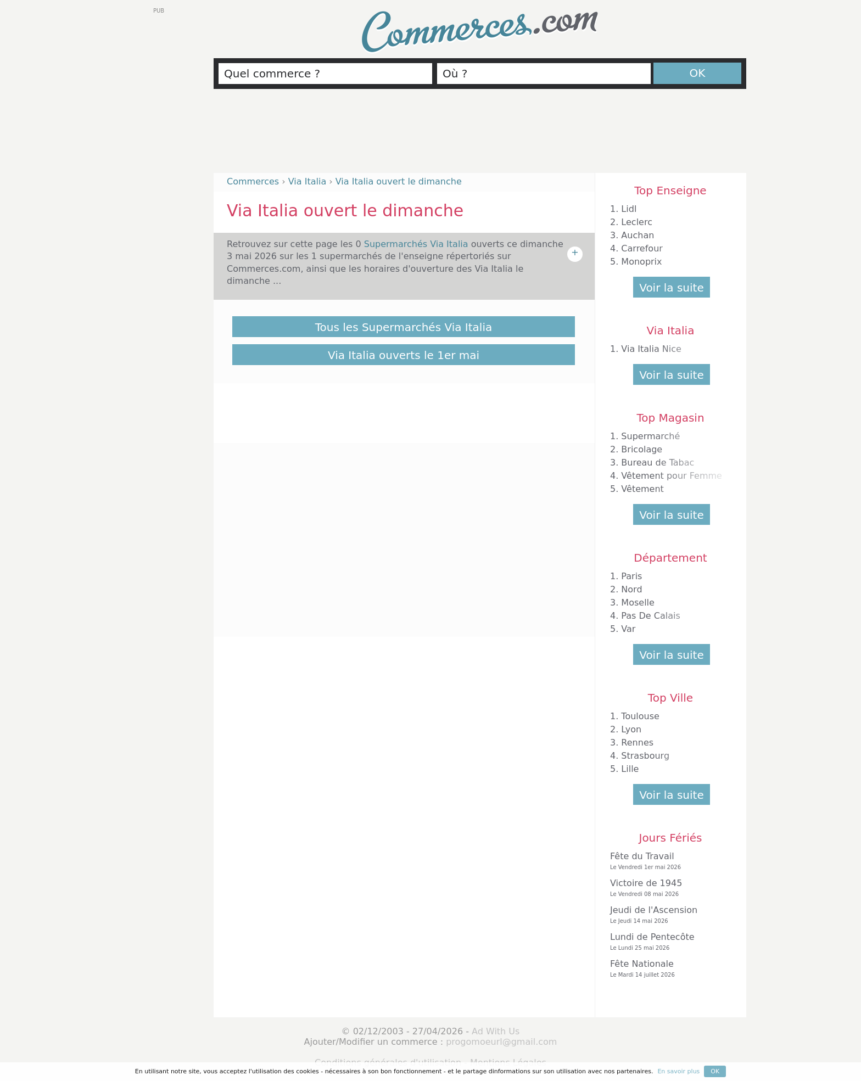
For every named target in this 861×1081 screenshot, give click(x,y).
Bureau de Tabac (657, 462)
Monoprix (641, 261)
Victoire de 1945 (667, 888)
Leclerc (636, 222)
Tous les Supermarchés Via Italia (403, 327)
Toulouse (640, 716)
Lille (630, 769)
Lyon (631, 729)
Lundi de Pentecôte (667, 942)
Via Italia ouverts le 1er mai (403, 355)
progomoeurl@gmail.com (501, 1042)
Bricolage (641, 449)
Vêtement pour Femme (671, 476)
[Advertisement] (480, 135)
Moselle (638, 602)
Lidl (628, 209)
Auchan (637, 235)
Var (628, 629)
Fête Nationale (667, 969)
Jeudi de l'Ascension (667, 915)
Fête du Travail (667, 861)
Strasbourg (645, 755)
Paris (631, 576)
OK (698, 73)
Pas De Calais (650, 615)
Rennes (637, 742)
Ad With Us (495, 1031)
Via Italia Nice (651, 349)
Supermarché (650, 436)
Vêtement (642, 489)
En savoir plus (678, 1071)
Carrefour (641, 248)
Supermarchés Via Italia (417, 244)
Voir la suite (671, 287)
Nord (631, 589)
